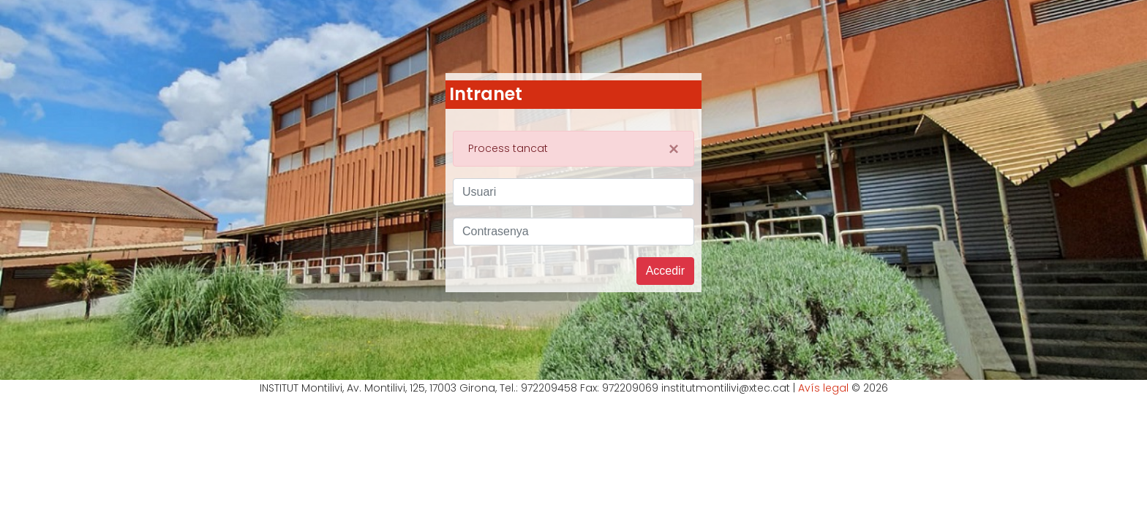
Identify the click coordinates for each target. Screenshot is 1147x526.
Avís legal (823, 388)
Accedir (665, 270)
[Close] (673, 149)
